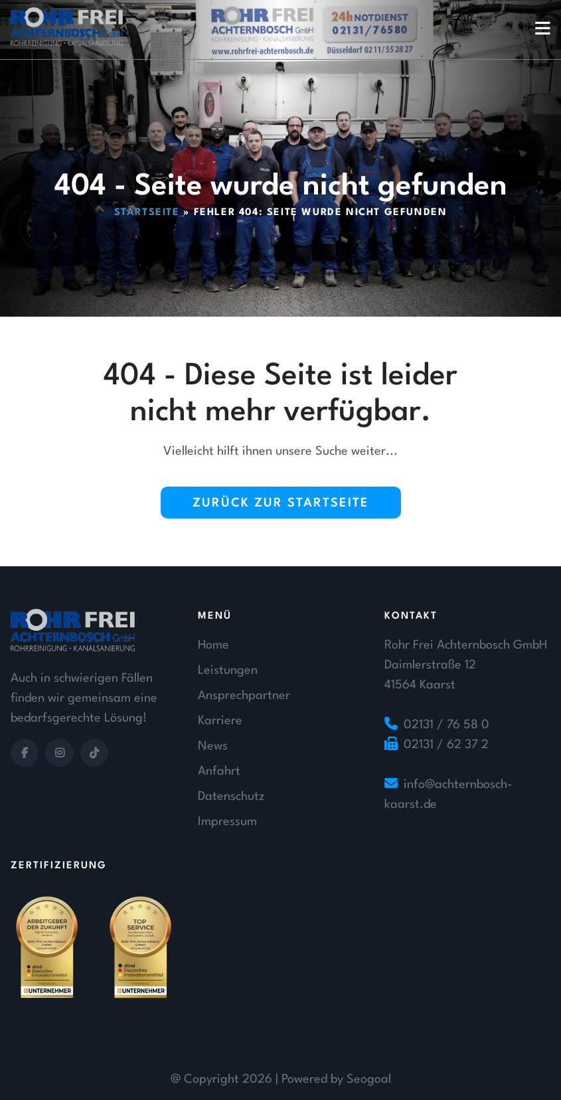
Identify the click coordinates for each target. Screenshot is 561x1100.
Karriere (220, 721)
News (213, 746)
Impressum (227, 822)
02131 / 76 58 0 (446, 725)
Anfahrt (219, 771)
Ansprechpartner (244, 696)
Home (213, 645)
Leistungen (228, 670)
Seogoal (369, 1079)
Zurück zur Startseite (281, 503)
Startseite (147, 213)
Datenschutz (231, 797)
